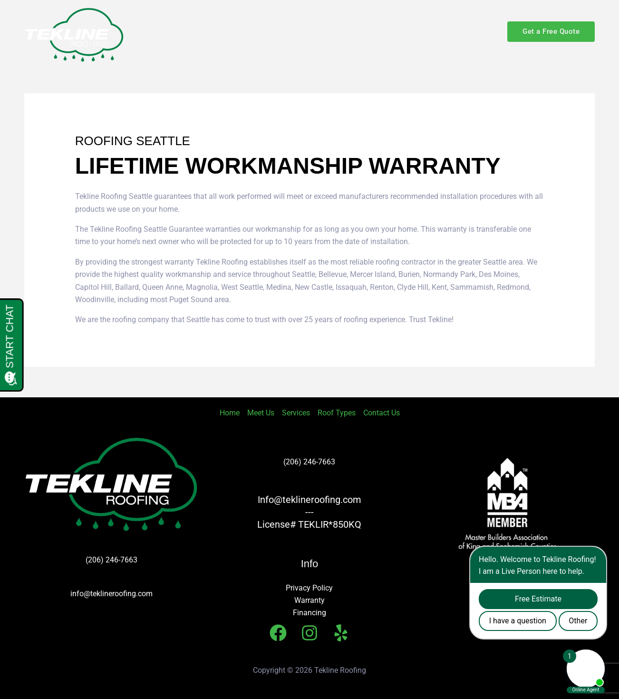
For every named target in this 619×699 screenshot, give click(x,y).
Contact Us (468, 31)
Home (249, 31)
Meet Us (294, 31)
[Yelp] (340, 632)
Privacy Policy (309, 587)
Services (343, 31)
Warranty (309, 600)
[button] (425, 31)
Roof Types (403, 31)
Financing (309, 612)
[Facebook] (278, 632)
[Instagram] (309, 632)
